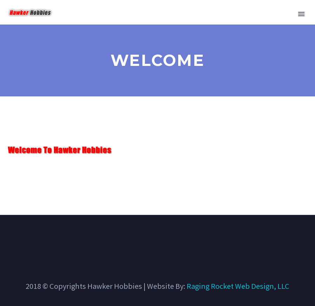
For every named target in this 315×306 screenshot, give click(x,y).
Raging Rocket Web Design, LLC (238, 286)
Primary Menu (301, 14)
